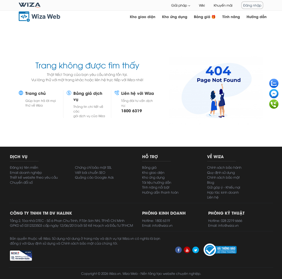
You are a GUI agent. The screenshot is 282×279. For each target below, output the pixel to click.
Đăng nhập (252, 5)
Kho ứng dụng (174, 16)
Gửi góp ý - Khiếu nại (223, 187)
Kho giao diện (142, 16)
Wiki (202, 5)
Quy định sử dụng (221, 172)
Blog (210, 182)
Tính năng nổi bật (155, 187)
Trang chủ (35, 93)
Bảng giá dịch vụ (87, 96)
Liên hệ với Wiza (137, 93)
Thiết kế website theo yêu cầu (34, 177)
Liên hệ (213, 197)
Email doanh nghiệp (26, 172)
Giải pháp (179, 5)
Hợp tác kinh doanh (223, 192)
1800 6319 (131, 110)
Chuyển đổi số (21, 182)
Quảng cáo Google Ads (94, 177)
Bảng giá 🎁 (205, 16)
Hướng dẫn (257, 16)
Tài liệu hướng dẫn (156, 182)
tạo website (165, 273)
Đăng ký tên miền (24, 167)
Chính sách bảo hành (224, 167)
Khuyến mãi (223, 5)
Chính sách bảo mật (223, 177)
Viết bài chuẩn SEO (90, 172)
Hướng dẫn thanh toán (160, 192)
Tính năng (231, 16)
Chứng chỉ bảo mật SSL (93, 167)
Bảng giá (149, 167)
